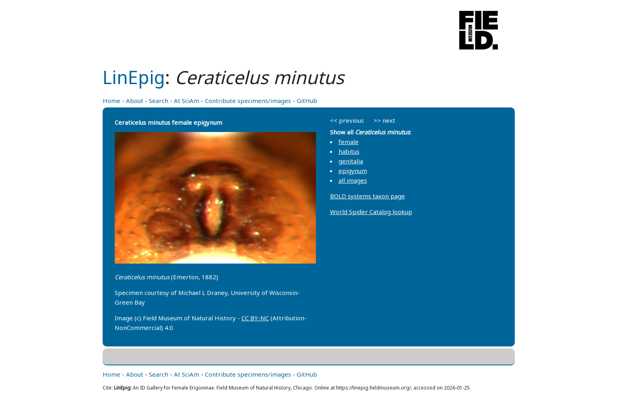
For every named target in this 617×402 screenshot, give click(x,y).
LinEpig (134, 77)
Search (158, 101)
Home (111, 101)
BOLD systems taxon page (367, 196)
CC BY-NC (255, 318)
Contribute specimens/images (248, 101)
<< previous (347, 120)
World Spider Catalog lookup (371, 212)
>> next (384, 120)
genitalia (350, 161)
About (134, 101)
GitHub (307, 101)
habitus (348, 151)
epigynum (352, 171)
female (348, 142)
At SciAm (186, 101)
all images (352, 180)
